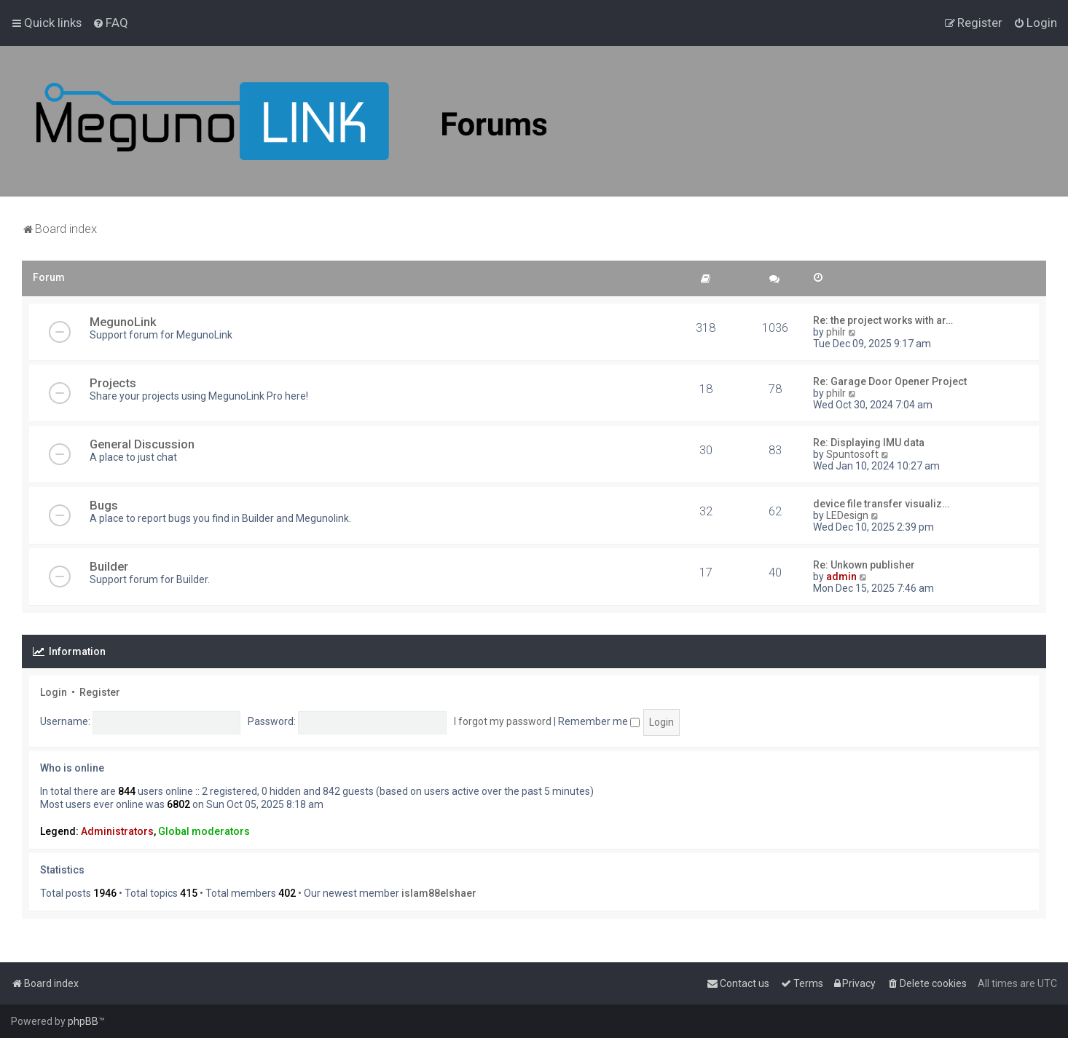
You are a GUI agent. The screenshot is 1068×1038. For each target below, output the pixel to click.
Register (99, 692)
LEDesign (847, 515)
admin (841, 576)
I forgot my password (502, 721)
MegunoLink (123, 321)
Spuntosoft (852, 454)
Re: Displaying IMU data (868, 442)
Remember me (599, 721)
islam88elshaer (438, 893)
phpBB (83, 1021)
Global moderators (204, 831)
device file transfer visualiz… (881, 504)
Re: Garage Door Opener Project (890, 381)
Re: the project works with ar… (883, 320)
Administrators (117, 831)
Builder (109, 566)
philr (836, 332)
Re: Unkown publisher (864, 565)
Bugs (104, 505)
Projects (113, 383)
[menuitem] (110, 22)
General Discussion (142, 444)
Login (53, 692)
